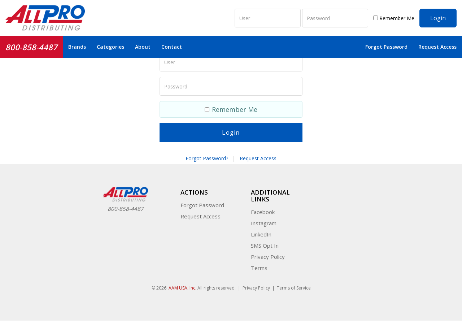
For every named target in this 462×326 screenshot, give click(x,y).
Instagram (263, 223)
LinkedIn (261, 234)
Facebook (263, 212)
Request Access (437, 46)
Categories (110, 46)
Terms (259, 267)
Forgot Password (386, 46)
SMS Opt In (265, 245)
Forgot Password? (207, 158)
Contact (171, 46)
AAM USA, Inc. (182, 288)
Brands (77, 46)
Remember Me (393, 18)
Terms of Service (294, 288)
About (143, 46)
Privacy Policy (268, 256)
